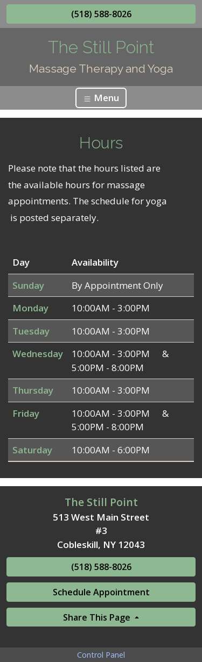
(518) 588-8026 (101, 14)
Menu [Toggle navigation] (101, 97)
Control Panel (101, 655)
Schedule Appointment (101, 592)
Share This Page (98, 617)
